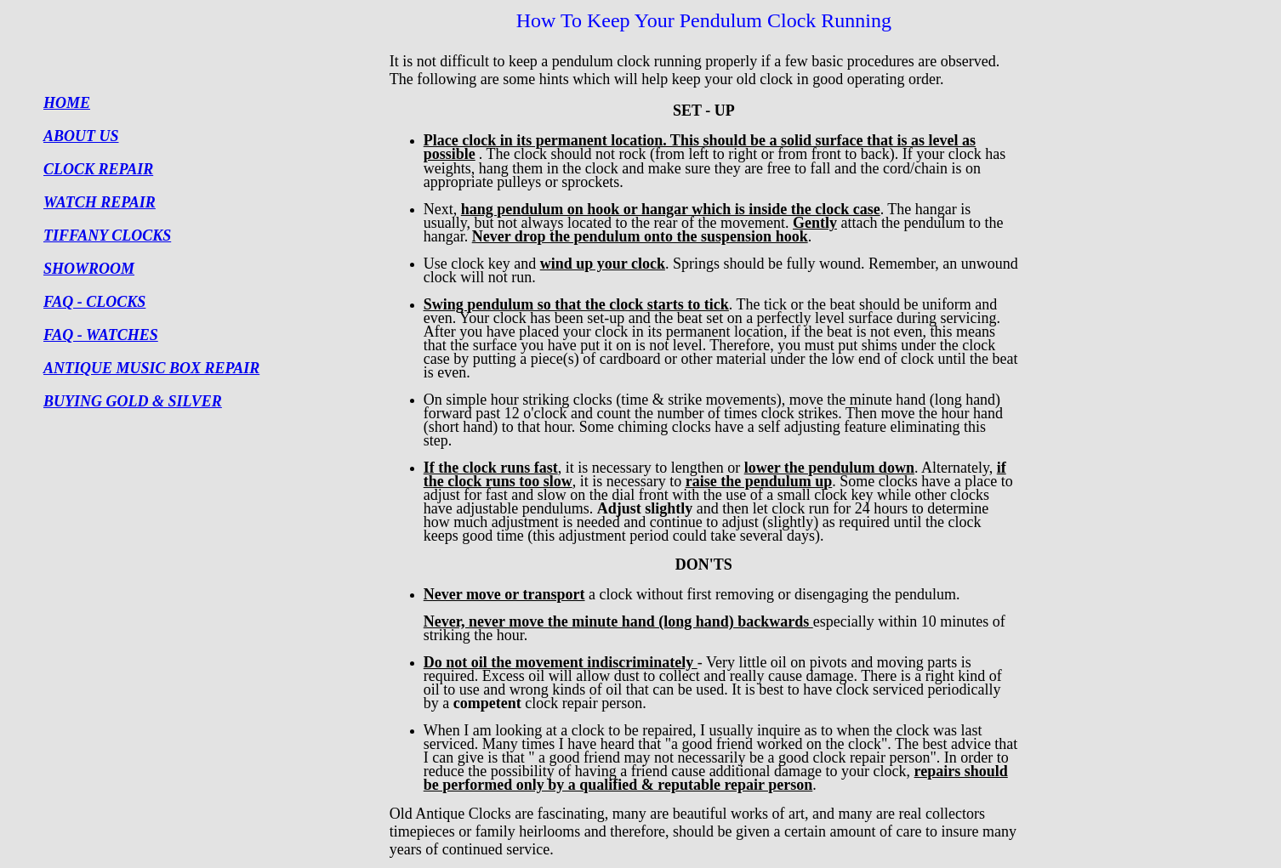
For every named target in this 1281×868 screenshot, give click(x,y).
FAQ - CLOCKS (94, 301)
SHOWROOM (88, 268)
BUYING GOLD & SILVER (132, 401)
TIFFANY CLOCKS (107, 235)
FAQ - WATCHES (100, 334)
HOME (66, 102)
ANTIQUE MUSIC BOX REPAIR (151, 368)
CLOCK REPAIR (98, 169)
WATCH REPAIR (99, 202)
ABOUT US (81, 136)
